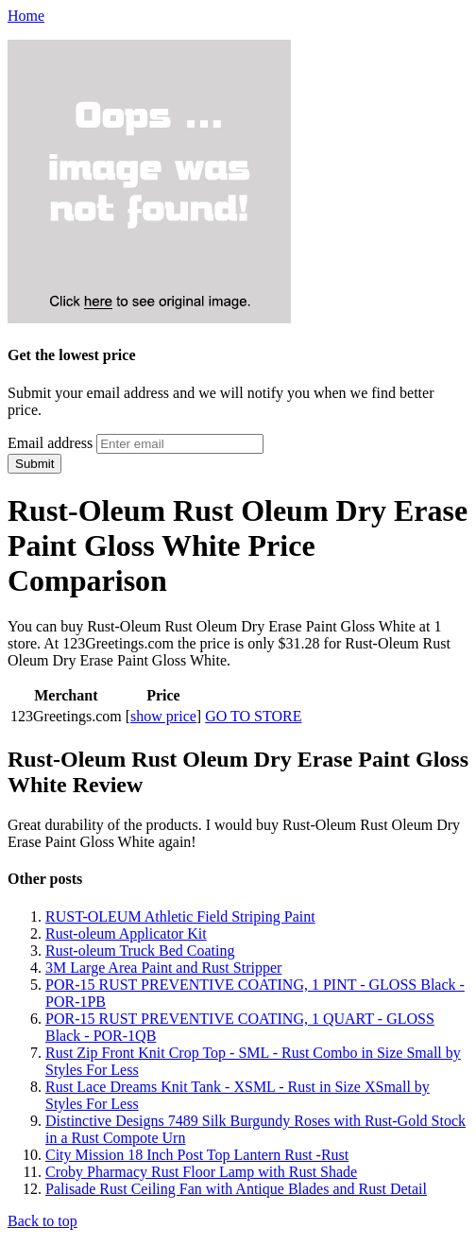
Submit (34, 464)
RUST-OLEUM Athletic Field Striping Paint (180, 916)
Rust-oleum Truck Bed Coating (139, 950)
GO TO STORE (253, 716)
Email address (50, 443)
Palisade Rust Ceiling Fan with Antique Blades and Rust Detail (236, 1189)
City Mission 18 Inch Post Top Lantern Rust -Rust (196, 1155)
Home (26, 16)
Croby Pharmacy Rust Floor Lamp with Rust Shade (201, 1172)
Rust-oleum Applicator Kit (126, 933)
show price (163, 716)
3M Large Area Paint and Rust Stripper (163, 968)
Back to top (42, 1221)
